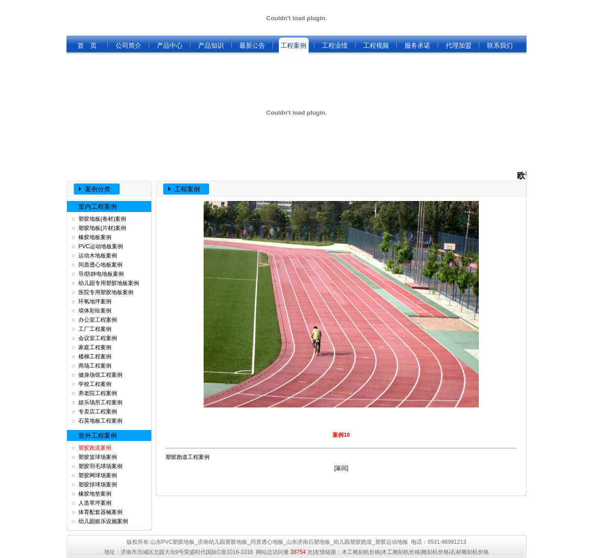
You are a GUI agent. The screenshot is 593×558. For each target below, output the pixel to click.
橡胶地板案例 (94, 237)
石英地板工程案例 (100, 421)
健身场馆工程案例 (100, 375)
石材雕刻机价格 (469, 552)
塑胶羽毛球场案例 (100, 466)
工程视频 (376, 45)
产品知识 (211, 45)
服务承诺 (417, 45)
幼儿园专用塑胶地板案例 (108, 283)
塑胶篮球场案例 (97, 457)
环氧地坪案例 (94, 301)
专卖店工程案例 (97, 411)
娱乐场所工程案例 (100, 402)
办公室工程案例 (97, 320)
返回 (341, 468)
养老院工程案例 (97, 393)
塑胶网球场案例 (97, 475)
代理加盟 (458, 45)
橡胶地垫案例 (94, 494)
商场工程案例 (94, 366)
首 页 (87, 45)
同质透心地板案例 (100, 265)
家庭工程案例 (94, 347)
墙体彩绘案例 (94, 310)
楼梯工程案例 (94, 356)
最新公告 (252, 45)
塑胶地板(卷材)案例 (102, 219)
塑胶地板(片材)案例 (102, 228)
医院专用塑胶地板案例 (105, 292)
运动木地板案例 (97, 255)
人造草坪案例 (94, 503)
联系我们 (500, 45)
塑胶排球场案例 (97, 484)
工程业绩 (335, 45)
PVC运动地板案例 (100, 246)
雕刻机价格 (435, 552)
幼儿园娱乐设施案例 (103, 521)
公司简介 (128, 45)
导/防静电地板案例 (101, 274)
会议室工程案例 (97, 338)
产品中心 (170, 45)
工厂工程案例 (94, 329)
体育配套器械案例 (100, 512)
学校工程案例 (94, 384)
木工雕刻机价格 (361, 552)
